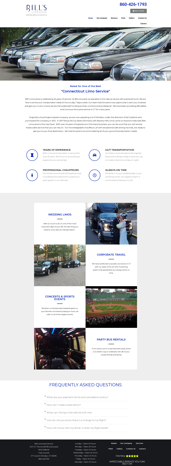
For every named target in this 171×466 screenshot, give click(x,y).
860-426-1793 (133, 4)
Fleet (123, 18)
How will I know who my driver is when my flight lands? (78, 428)
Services (114, 18)
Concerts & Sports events (59, 298)
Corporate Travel (111, 254)
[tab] (85, 397)
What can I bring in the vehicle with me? (69, 412)
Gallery (131, 18)
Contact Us (142, 18)
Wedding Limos (59, 214)
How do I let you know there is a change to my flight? (76, 420)
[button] (138, 11)
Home (90, 18)
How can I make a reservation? (64, 405)
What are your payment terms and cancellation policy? (77, 397)
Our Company (102, 18)
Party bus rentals (111, 339)
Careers (143, 23)
